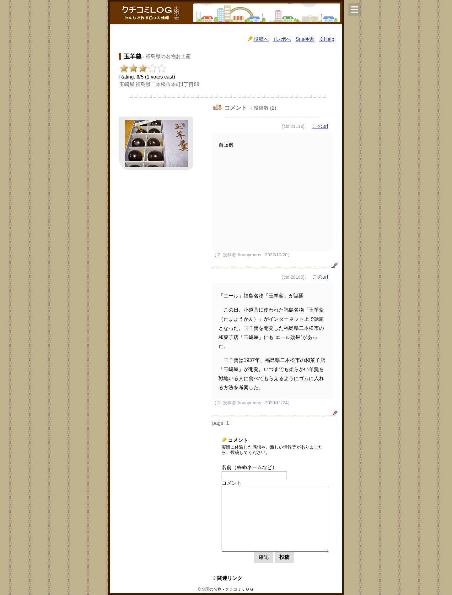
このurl (320, 126)
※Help (326, 39)
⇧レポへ (282, 39)
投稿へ (258, 39)
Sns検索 (305, 39)
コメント (232, 483)
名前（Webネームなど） (249, 467)
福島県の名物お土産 (168, 56)
